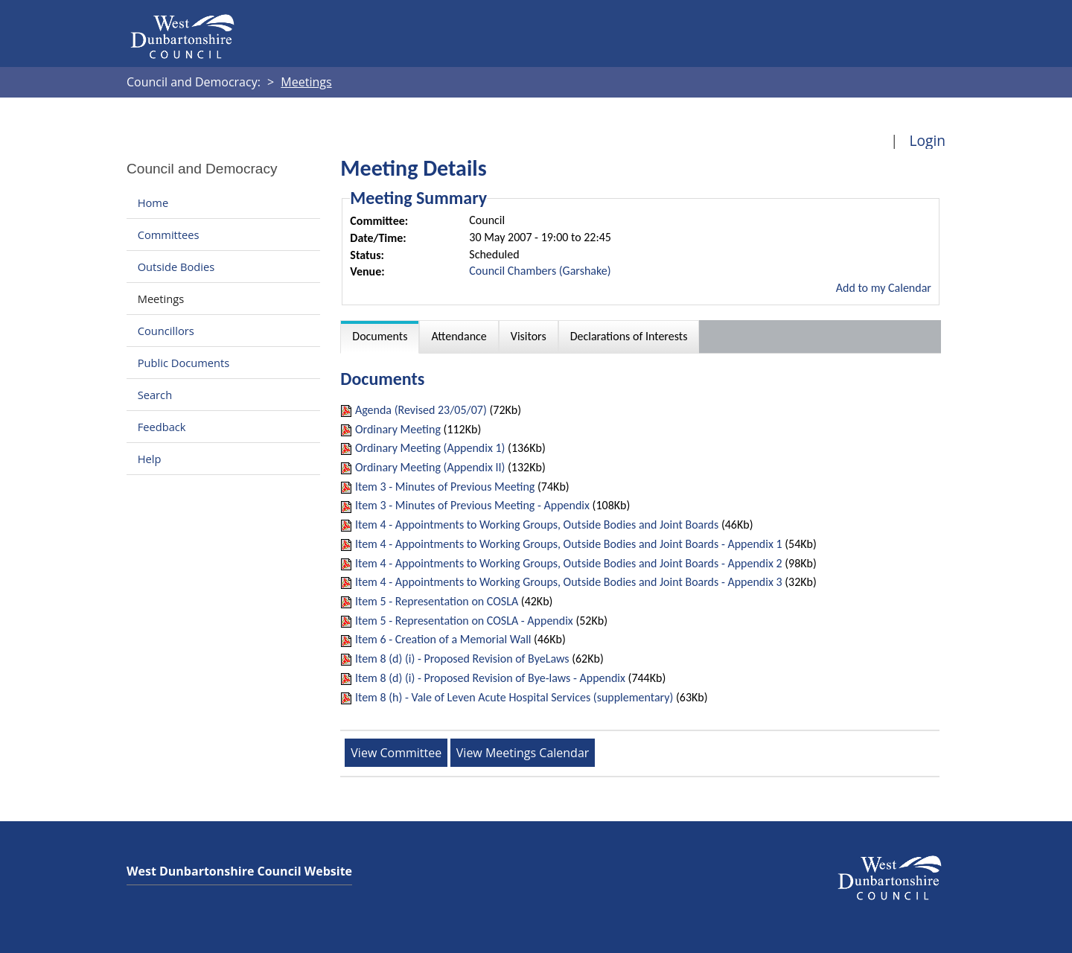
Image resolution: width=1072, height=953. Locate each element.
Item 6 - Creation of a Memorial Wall (443, 639)
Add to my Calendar (883, 288)
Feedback (162, 426)
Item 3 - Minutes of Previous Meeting (445, 486)
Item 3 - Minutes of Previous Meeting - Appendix (472, 505)
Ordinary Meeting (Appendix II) (430, 467)
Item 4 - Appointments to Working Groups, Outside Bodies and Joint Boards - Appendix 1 (568, 544)
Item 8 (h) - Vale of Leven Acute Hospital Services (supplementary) (514, 697)
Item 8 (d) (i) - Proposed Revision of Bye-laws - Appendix (490, 678)
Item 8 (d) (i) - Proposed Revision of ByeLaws (462, 658)
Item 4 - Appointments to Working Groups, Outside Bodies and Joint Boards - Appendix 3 (568, 582)
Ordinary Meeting (398, 429)
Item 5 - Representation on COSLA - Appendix (464, 620)
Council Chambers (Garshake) (539, 271)
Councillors (166, 330)
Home (153, 202)
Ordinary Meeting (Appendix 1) (430, 448)
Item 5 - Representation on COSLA (436, 601)
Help (150, 458)
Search (155, 394)
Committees (169, 234)
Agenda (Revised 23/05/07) (421, 410)
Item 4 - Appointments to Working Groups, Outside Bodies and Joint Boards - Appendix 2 (568, 563)
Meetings (161, 298)
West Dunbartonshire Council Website (239, 871)
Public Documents (184, 362)
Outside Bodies (176, 266)
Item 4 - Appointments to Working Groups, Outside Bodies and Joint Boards (536, 524)
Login (927, 140)
